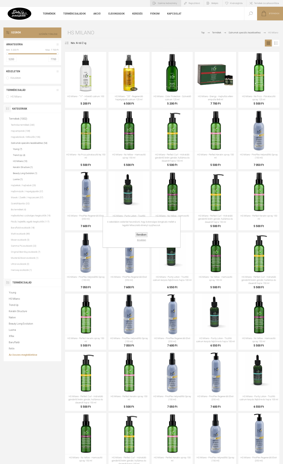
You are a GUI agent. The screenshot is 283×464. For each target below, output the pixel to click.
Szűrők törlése (50, 32)
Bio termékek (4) (18, 209)
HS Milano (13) (20, 161)
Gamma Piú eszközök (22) (23, 246)
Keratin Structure (18, 311)
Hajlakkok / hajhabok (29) (23, 185)
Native (12, 317)
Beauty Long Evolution (21, 323)
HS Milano (16, 96)
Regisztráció (194, 3)
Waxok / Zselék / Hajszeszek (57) (27, 197)
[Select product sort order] (76, 43)
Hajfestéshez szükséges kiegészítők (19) (30, 215)
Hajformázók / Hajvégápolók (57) (27, 191)
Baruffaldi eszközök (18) (23, 227)
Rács (268, 43)
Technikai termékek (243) (23, 125)
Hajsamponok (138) (20, 131)
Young (12, 292)
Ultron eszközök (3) (20, 264)
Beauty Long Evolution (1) (25, 173)
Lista (276, 43)
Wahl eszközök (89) (20, 233)
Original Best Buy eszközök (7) (25, 252)
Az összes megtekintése (23, 354)
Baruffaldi (14, 342)
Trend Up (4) (19, 155)
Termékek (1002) (18, 118)
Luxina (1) (18, 179)
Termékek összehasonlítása (266, 3)
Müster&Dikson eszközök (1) (24, 258)
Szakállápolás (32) (20, 203)
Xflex (11, 336)
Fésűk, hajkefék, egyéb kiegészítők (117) (30, 221)
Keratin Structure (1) (23, 167)
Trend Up (13, 305)
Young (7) (17, 149)
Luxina (12, 330)
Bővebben (141, 240)
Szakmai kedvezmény (167, 3)
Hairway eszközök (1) (21, 270)
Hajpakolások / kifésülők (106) (25, 137)
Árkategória (14, 44)
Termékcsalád (16, 90)
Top (203, 32)
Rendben (141, 234)
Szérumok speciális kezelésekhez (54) (29, 143)
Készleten (13, 71)
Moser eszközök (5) (20, 239)
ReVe (11, 348)
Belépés (214, 3)
